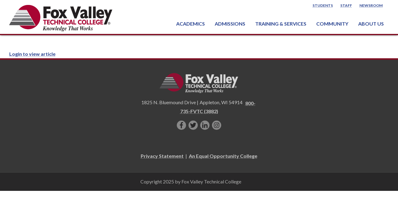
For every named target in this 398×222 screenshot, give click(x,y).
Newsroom (371, 5)
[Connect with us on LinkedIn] (204, 125)
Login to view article (32, 54)
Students (323, 5)
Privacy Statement (162, 156)
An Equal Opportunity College (223, 156)
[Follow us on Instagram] (216, 125)
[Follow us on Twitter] (193, 125)
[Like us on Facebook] (181, 125)
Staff (346, 5)
